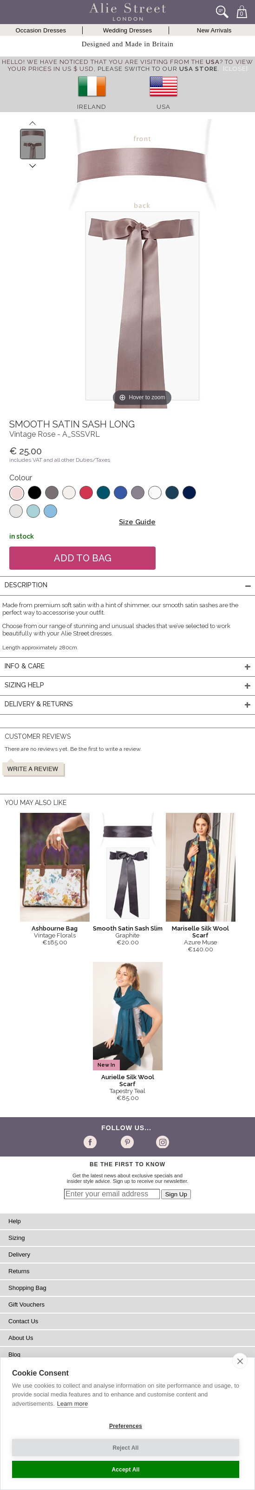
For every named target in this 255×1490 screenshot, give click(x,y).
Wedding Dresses (127, 30)
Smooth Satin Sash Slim (128, 928)
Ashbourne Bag (55, 928)
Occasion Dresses (40, 30)
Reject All (125, 1448)
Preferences (125, 1426)
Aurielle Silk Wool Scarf (127, 1081)
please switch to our (157, 68)
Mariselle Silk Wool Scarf (200, 932)
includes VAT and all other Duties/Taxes (59, 460)
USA (163, 106)
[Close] (235, 68)
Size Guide (137, 522)
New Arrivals (214, 30)
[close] (240, 1361)
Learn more (72, 1403)
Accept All (125, 1469)
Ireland (91, 106)
